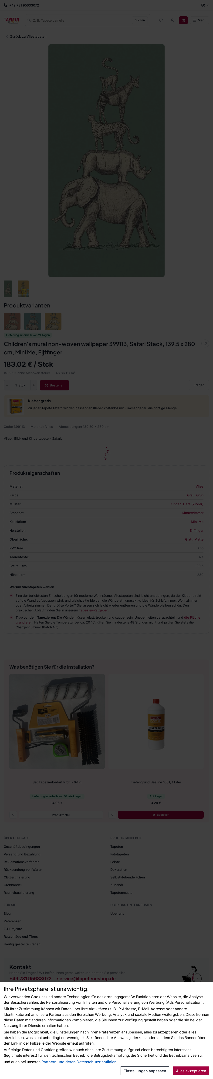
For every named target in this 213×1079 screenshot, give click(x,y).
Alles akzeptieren (191, 1071)
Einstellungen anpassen (145, 1071)
